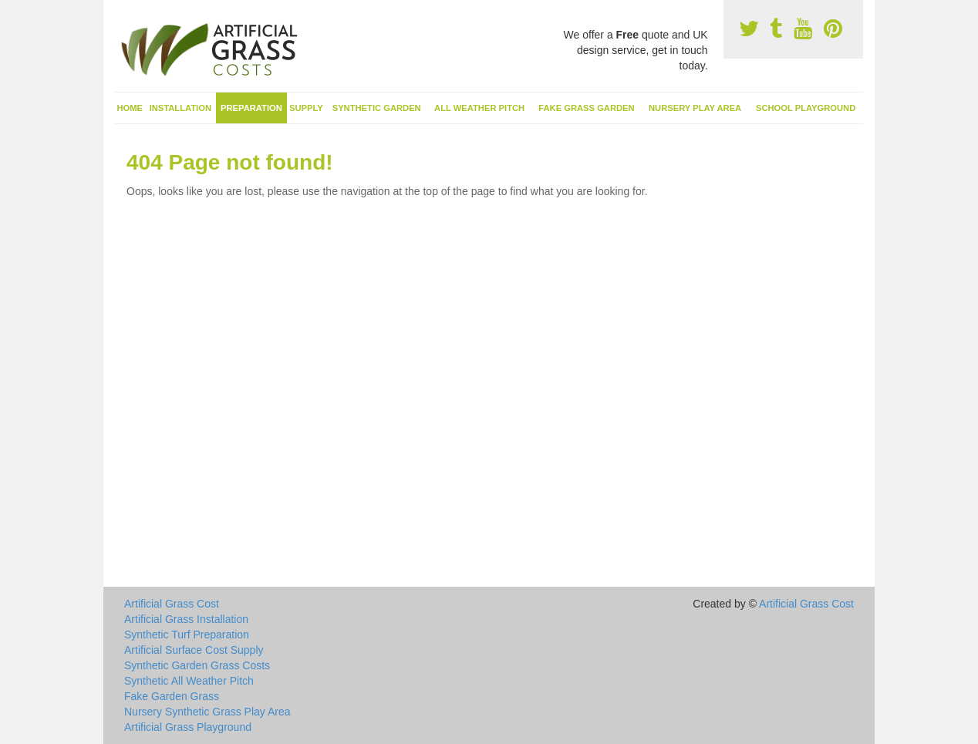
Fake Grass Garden (586, 108)
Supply (306, 108)
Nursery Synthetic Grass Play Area (207, 711)
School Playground (805, 108)
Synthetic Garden (376, 108)
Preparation (251, 108)
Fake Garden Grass (171, 696)
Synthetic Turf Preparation (186, 634)
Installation (180, 108)
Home (130, 108)
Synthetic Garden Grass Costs (197, 665)
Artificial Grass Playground (187, 727)
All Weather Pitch (479, 108)
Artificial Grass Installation (186, 619)
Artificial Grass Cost (171, 604)
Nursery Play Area (695, 108)
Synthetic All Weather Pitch (189, 681)
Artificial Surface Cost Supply (194, 650)
